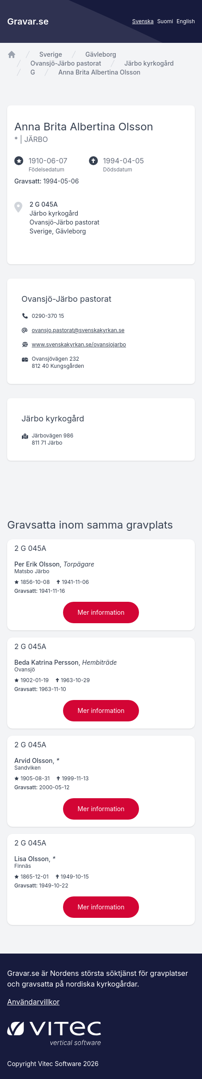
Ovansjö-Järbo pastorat (65, 63)
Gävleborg (100, 54)
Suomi (165, 21)
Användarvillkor (33, 1001)
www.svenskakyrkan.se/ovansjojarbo (79, 344)
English (186, 21)
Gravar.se (28, 21)
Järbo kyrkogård (148, 63)
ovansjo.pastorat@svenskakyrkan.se (78, 330)
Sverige (50, 54)
